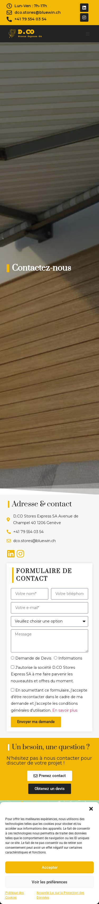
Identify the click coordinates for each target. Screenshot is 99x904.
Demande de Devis (33, 658)
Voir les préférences (49, 882)
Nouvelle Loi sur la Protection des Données (60, 895)
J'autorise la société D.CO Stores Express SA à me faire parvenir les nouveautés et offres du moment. (43, 674)
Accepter (50, 867)
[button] (91, 808)
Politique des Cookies (14, 895)
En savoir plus (64, 710)
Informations (70, 658)
